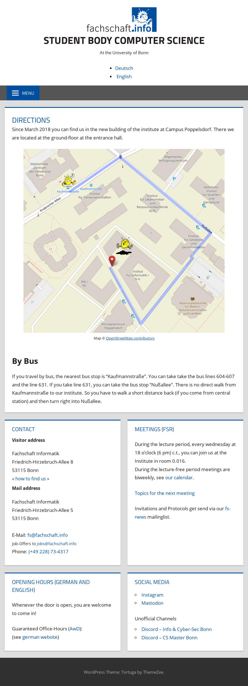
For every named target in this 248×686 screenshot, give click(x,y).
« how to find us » (30, 478)
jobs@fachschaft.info (56, 543)
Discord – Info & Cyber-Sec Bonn (176, 629)
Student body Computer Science (124, 40)
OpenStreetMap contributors (130, 338)
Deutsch (124, 68)
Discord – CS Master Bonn (169, 637)
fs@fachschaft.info (47, 535)
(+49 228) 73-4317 (49, 551)
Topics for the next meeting (165, 493)
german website (40, 637)
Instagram (152, 595)
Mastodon (152, 603)
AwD (75, 628)
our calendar (179, 477)
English (124, 76)
